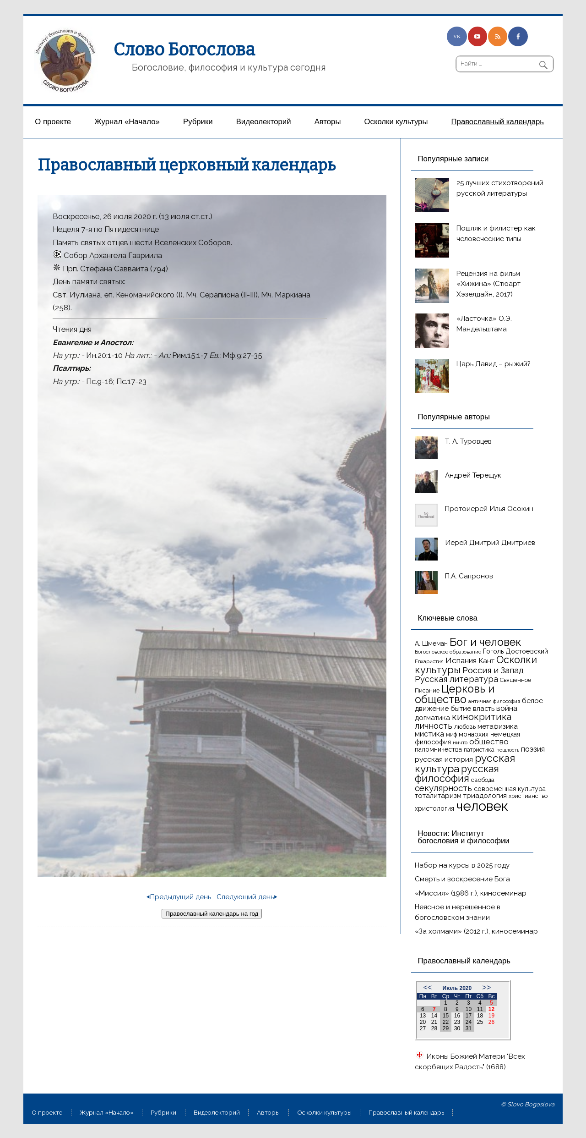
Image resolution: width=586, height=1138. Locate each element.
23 (457, 1022)
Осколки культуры (396, 121)
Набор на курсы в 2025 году (462, 865)
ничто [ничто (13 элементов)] (460, 742)
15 (446, 1015)
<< (427, 987)
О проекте (53, 121)
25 (480, 1022)
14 (434, 1015)
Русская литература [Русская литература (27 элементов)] (456, 679)
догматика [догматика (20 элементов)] (432, 718)
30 (457, 1028)
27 (423, 1028)
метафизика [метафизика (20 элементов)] (497, 726)
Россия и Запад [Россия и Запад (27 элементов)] (493, 670)
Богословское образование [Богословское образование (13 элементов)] (448, 652)
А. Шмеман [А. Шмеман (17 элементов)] (431, 643)
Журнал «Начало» (127, 121)
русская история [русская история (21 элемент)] (444, 759)
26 (491, 1022)
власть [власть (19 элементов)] (483, 708)
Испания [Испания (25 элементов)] (461, 660)
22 (446, 1022)
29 (446, 1028)
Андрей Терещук (473, 475)
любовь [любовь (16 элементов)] (465, 726)
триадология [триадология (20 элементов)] (485, 796)
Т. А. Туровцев (468, 441)
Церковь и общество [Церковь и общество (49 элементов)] (454, 693)
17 (469, 1015)
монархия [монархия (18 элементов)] (473, 734)
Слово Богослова (184, 49)
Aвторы (328, 121)
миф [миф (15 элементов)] (451, 734)
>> (487, 987)
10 (469, 1009)
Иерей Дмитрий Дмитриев (490, 543)
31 (469, 1028)
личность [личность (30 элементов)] (433, 725)
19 (491, 1015)
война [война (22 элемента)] (506, 708)
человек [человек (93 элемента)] (482, 806)
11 (480, 1009)
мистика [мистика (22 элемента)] (429, 734)
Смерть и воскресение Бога (462, 879)
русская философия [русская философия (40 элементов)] (457, 774)
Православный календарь (497, 121)
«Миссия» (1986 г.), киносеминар (470, 893)
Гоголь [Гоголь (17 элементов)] (493, 651)
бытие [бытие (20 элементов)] (460, 708)
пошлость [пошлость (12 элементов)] (507, 750)
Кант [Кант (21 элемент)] (486, 660)
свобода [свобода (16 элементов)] (482, 779)
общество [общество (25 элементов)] (489, 741)
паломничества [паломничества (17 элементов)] (438, 749)
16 (457, 1015)
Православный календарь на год (211, 913)
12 (491, 1009)
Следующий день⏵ (247, 897)
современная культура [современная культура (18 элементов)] (510, 788)
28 (434, 1028)
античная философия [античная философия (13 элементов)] (494, 701)
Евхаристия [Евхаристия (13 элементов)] (429, 661)
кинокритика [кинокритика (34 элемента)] (481, 716)
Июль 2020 (457, 988)
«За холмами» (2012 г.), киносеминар (476, 931)
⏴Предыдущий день (178, 897)
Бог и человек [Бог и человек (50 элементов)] (485, 642)
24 (469, 1022)
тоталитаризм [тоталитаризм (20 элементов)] (438, 796)
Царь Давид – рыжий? (493, 364)
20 (423, 1022)
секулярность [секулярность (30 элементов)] (443, 788)
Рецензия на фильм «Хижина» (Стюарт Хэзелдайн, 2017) (488, 284)
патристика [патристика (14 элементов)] (479, 750)
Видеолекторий (263, 121)
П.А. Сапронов (469, 576)
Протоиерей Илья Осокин (489, 509)
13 (423, 1015)
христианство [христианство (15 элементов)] (528, 795)
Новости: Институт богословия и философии (464, 837)
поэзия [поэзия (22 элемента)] (533, 749)
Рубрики (198, 121)
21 (434, 1022)
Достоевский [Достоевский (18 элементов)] (526, 651)
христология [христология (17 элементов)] (434, 808)
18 (480, 1015)
